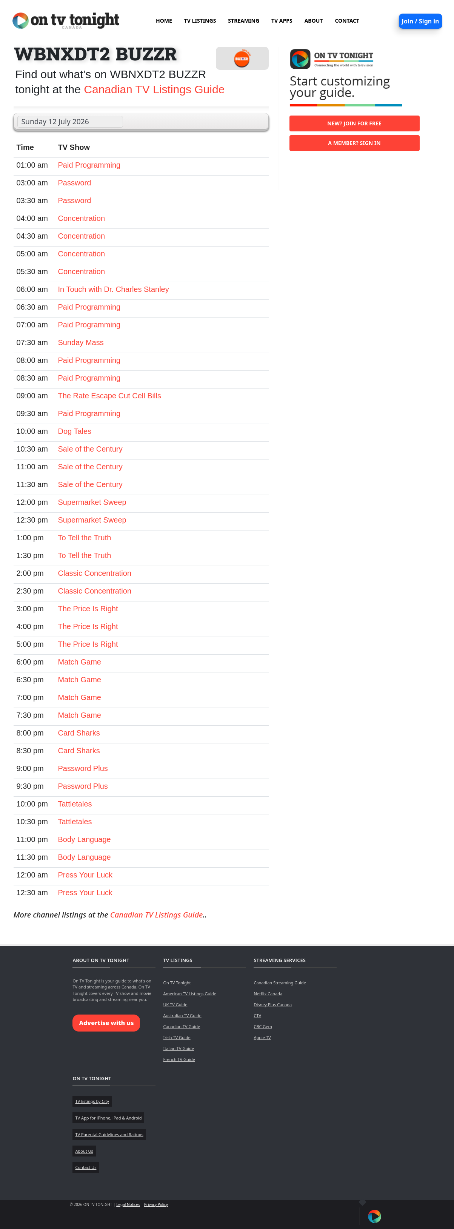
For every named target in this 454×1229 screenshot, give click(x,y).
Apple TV (262, 1037)
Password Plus (83, 768)
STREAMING (243, 20)
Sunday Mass (81, 342)
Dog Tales (75, 431)
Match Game (79, 662)
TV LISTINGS (200, 20)
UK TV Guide (175, 1004)
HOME (164, 20)
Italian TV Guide (178, 1048)
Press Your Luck (85, 875)
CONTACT (347, 20)
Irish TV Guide (176, 1037)
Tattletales (75, 804)
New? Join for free (354, 123)
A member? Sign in (354, 142)
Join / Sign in (420, 21)
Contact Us (85, 1167)
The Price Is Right (88, 608)
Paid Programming (89, 165)
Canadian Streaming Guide (280, 982)
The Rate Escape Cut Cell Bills (109, 396)
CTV (257, 1015)
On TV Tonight (177, 982)
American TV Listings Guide (189, 993)
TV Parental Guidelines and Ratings (109, 1134)
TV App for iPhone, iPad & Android (108, 1118)
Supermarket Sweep (92, 502)
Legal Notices (128, 1204)
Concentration (81, 218)
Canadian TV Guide (181, 1026)
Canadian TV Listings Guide (154, 89)
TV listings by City (92, 1101)
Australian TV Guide (182, 1015)
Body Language (84, 839)
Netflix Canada (268, 993)
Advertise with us (106, 1023)
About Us (84, 1151)
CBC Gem (263, 1026)
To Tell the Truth (84, 538)
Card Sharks (79, 733)
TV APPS (281, 20)
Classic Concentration (95, 573)
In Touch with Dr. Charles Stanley (113, 289)
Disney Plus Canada (273, 1004)
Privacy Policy (156, 1204)
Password (74, 183)
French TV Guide (179, 1059)
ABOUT (314, 20)
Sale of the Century (90, 449)
